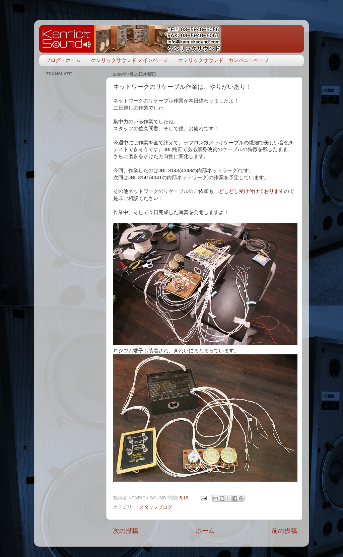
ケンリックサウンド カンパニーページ (223, 60)
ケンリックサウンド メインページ (129, 60)
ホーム (205, 530)
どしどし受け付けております (251, 191)
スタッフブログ (155, 507)
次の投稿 (125, 530)
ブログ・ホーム (63, 60)
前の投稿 (284, 530)
